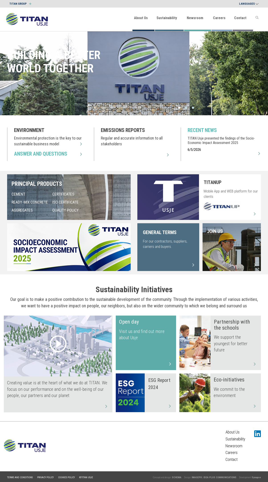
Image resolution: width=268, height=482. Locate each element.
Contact (240, 18)
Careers (219, 18)
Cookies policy (66, 477)
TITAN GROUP (20, 3)
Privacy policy (45, 477)
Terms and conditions (20, 477)
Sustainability (166, 18)
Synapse (256, 477)
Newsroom (195, 18)
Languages (249, 3)
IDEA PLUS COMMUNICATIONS (219, 477)
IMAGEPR (197, 477)
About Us (141, 18)
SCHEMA (176, 477)
